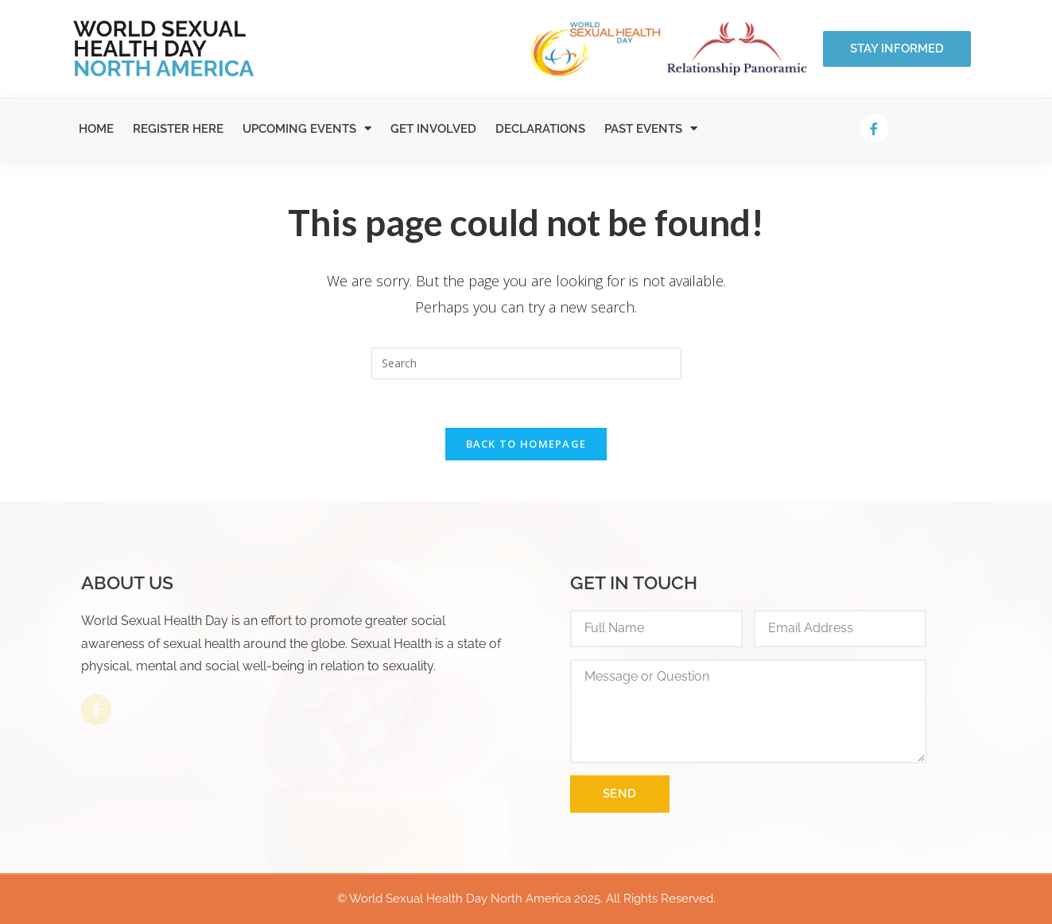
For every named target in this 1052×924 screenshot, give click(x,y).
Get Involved (433, 129)
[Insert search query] (526, 363)
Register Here (178, 129)
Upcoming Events (307, 128)
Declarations (540, 129)
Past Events (650, 128)
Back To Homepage (526, 444)
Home (96, 129)
